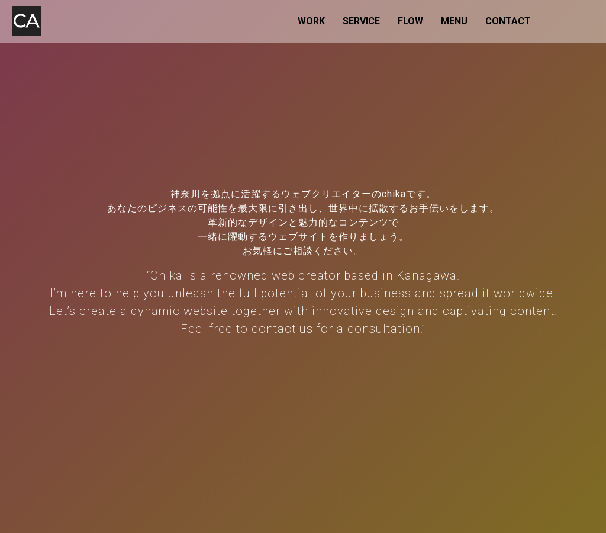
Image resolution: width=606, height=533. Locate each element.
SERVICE (361, 21)
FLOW (410, 21)
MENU (454, 21)
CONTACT (508, 21)
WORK (311, 21)
